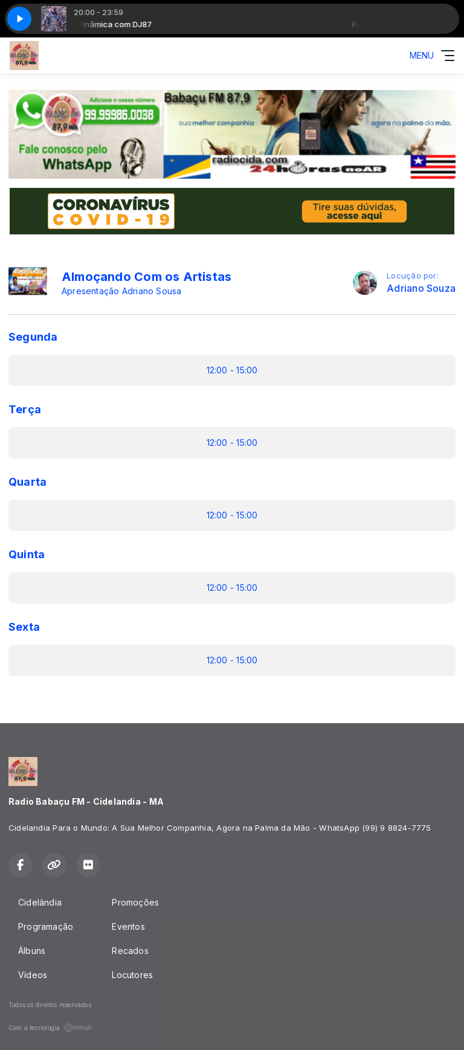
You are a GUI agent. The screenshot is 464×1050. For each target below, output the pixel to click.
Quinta (26, 554)
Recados (130, 950)
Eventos (128, 926)
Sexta (24, 626)
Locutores (132, 975)
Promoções (135, 902)
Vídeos (32, 975)
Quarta (27, 481)
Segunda (32, 336)
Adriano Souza (421, 288)
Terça (24, 409)
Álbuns (31, 950)
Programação (45, 926)
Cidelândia (40, 902)
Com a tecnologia (50, 1027)
